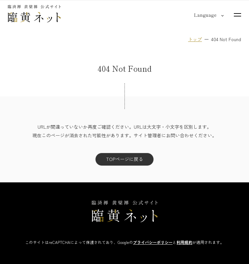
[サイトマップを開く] (237, 14)
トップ (195, 39)
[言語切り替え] (205, 14)
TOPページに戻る (124, 159)
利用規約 (184, 242)
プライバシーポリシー (153, 242)
